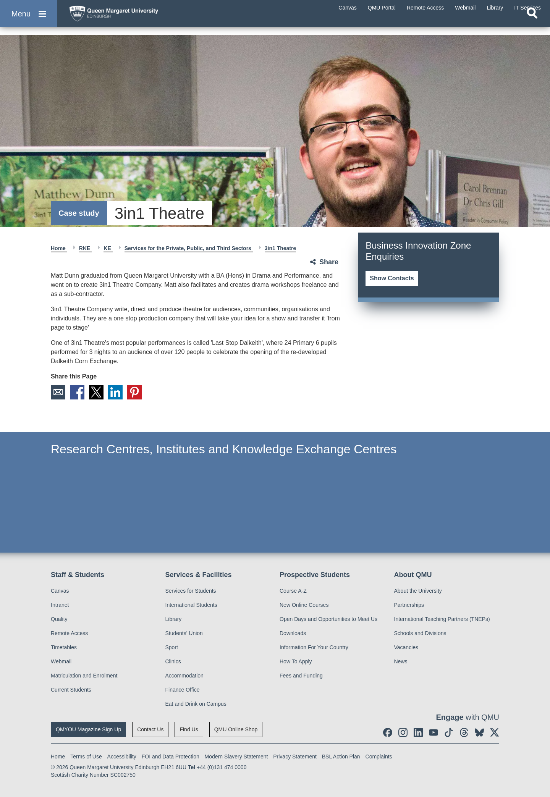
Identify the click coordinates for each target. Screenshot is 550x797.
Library (173, 619)
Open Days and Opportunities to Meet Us (328, 619)
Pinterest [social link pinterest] (134, 392)
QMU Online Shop (236, 729)
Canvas (60, 591)
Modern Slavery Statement (236, 756)
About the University (418, 591)
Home (59, 248)
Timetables (64, 647)
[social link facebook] (387, 732)
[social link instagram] (403, 732)
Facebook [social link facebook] (77, 392)
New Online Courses (304, 605)
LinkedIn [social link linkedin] (115, 392)
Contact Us (150, 729)
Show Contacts (392, 278)
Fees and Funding (301, 676)
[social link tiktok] (448, 732)
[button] (28, 19)
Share (328, 262)
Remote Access (69, 633)
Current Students (71, 690)
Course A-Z (293, 591)
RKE (85, 248)
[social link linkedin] (418, 732)
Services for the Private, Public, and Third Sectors (189, 248)
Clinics (173, 661)
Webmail (61, 661)
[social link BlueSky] (479, 732)
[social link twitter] (494, 732)
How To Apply (296, 661)
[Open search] (532, 25)
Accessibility (121, 756)
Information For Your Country (314, 647)
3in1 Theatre (280, 248)
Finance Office (182, 690)
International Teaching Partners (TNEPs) (442, 619)
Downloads (293, 633)
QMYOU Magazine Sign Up (88, 729)
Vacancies (406, 647)
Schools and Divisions (420, 633)
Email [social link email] (58, 392)
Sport (171, 647)
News (401, 661)
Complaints (379, 756)
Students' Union (184, 633)
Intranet (60, 605)
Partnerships (409, 605)
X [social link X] (96, 392)
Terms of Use (86, 756)
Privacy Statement (295, 756)
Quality (59, 619)
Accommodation (184, 676)
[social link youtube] (433, 732)
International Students (191, 605)
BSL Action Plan (341, 756)
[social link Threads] (464, 732)
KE (108, 248)
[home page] (138, 18)
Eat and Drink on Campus (195, 704)
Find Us (189, 729)
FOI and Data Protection (170, 756)
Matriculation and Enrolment (84, 676)
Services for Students (190, 591)
